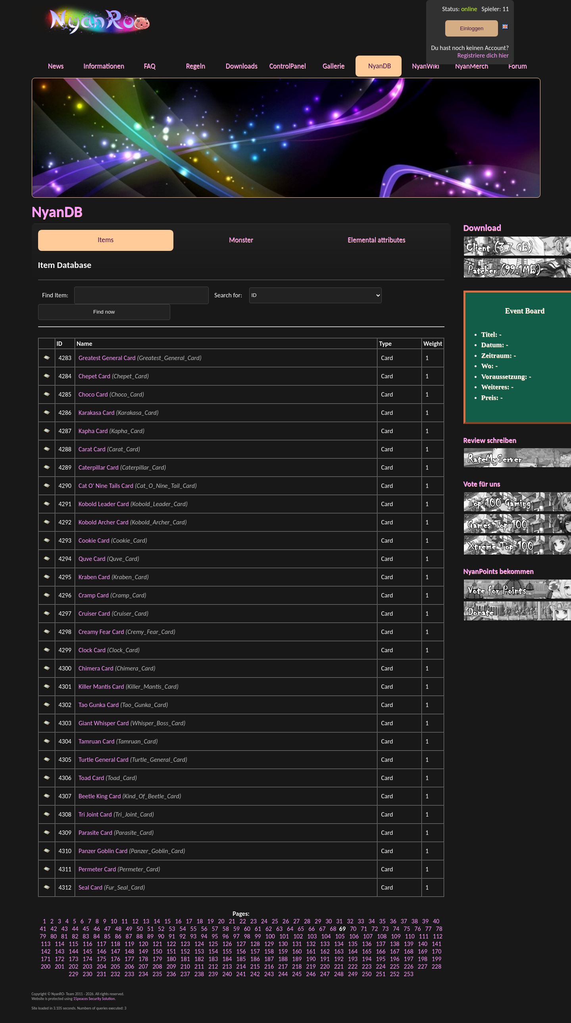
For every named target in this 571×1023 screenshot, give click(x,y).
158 (269, 951)
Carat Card (92, 449)
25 (275, 921)
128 (255, 944)
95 (214, 936)
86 (118, 936)
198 (422, 959)
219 (310, 966)
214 (241, 966)
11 (124, 921)
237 (185, 974)
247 (324, 974)
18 (199, 921)
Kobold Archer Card (104, 522)
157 (255, 951)
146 (101, 951)
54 (182, 928)
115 (73, 944)
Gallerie (333, 66)
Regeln (195, 66)
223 (366, 966)
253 (408, 974)
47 (107, 928)
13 (146, 921)
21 (232, 921)
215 (255, 966)
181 (185, 959)
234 (143, 974)
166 (380, 951)
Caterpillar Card (99, 467)
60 (247, 928)
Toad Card (91, 778)
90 (161, 936)
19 (210, 921)
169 (422, 951)
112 (437, 936)
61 (258, 928)
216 (269, 966)
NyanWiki (425, 66)
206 (129, 966)
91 (172, 936)
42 (53, 928)
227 (422, 966)
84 (96, 936)
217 (283, 966)
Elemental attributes (376, 239)
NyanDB (379, 66)
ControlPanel (287, 66)
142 (45, 951)
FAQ (149, 66)
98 (247, 936)
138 (394, 944)
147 (115, 951)
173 (73, 959)
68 (333, 928)
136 (366, 944)
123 (185, 944)
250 (366, 974)
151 (171, 951)
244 (283, 974)
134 (339, 944)
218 (297, 966)
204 (101, 966)
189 (297, 959)
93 (193, 936)
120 (143, 944)
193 (353, 959)
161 (310, 951)
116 (87, 944)
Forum (517, 66)
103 (312, 936)
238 (199, 974)
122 (171, 944)
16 (178, 921)
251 (380, 974)
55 (193, 928)
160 (297, 951)
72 (374, 928)
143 (59, 951)
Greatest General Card (107, 358)
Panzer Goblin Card (103, 851)
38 (414, 921)
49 (129, 928)
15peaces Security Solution (94, 998)
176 (115, 959)
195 (380, 959)
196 (394, 959)
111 (424, 936)
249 (353, 974)
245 (297, 974)
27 (296, 921)
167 (394, 951)
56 (204, 928)
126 (227, 944)
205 (115, 966)
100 (270, 936)
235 (157, 974)
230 (87, 974)
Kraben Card (94, 577)
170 (436, 951)
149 (143, 951)
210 (185, 966)
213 (227, 966)
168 (408, 951)
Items (105, 239)
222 (353, 966)
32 (350, 921)
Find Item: (56, 295)
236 (171, 974)
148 (129, 951)
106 (354, 936)
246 (310, 974)
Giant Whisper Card (104, 723)
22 (243, 921)
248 (339, 974)
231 (101, 974)
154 (213, 951)
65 (301, 928)
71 (364, 928)
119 (129, 944)
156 (241, 951)
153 (199, 951)
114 (59, 944)
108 (381, 936)
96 (225, 936)
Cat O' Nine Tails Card (106, 485)
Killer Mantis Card (101, 686)
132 (310, 944)
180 (171, 959)
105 (339, 936)
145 (87, 951)
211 (199, 966)
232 (115, 974)
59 (236, 928)
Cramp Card (94, 595)
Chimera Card (96, 668)
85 (107, 936)
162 (324, 951)
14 (157, 921)
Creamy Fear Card (101, 632)
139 (408, 944)
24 (264, 921)
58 (226, 928)
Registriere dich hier (483, 55)
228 (436, 966)
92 (182, 936)
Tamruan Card (97, 741)
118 (115, 944)
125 (213, 944)
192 (339, 959)
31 (339, 921)
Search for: (229, 295)
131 (297, 944)
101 (284, 936)
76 (417, 928)
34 (371, 921)
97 (236, 936)
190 (310, 959)
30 (328, 921)
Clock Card (92, 650)
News (55, 66)
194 (366, 959)
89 (150, 936)
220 (324, 966)
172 (59, 959)
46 (97, 928)
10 (114, 921)
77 (428, 928)
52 (161, 928)
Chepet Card (94, 376)
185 (241, 959)
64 (290, 928)
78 (439, 928)
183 (213, 959)
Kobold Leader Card (104, 504)
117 (101, 944)
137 (380, 944)
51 (150, 928)
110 (409, 936)
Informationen (103, 66)
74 (396, 928)
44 (75, 928)
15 (167, 921)
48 (118, 928)
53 (172, 928)
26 (286, 921)
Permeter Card (97, 869)
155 (227, 951)
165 (366, 951)
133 (324, 944)
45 (86, 928)
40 (436, 921)
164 (353, 951)
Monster (241, 239)
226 (408, 966)
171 (45, 959)
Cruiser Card (94, 613)
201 (59, 966)
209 (171, 966)
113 (45, 944)
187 (269, 959)
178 (143, 959)
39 (425, 921)
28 (307, 921)
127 (241, 944)
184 (227, 959)
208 (157, 966)
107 (368, 936)
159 (283, 951)
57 (215, 928)
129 (269, 944)
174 (87, 959)
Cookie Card (94, 540)
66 (311, 928)
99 (257, 936)
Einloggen (471, 28)
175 (101, 959)
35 (382, 921)
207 (143, 966)
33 (361, 921)
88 (140, 936)
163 (339, 951)
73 (385, 928)
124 (199, 944)
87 (129, 936)
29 (318, 921)
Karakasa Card (97, 412)
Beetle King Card (100, 796)
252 (394, 974)
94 (204, 936)
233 (129, 974)
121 (157, 944)
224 (380, 966)
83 (86, 936)
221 (339, 966)
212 (213, 966)
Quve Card (92, 559)
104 (326, 936)
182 (199, 959)
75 (407, 928)
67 (322, 928)
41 (43, 928)
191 (324, 959)
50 (140, 928)
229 (73, 974)
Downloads (242, 66)
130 (283, 944)
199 (436, 959)
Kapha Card (93, 431)
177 (129, 959)
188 (283, 959)
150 (157, 951)
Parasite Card (95, 832)
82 (75, 936)
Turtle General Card (104, 759)
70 (353, 928)
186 (255, 959)
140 (422, 944)
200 (45, 966)
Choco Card (93, 394)
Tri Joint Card (95, 814)
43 (64, 928)
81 (64, 936)
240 (227, 974)
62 (268, 928)
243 (269, 974)
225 (394, 966)
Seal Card (90, 887)
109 (395, 936)
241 (241, 974)
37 (404, 921)
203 (87, 966)
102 (298, 936)
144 (73, 951)
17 (189, 921)
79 (43, 936)
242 (255, 974)
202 (73, 966)
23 (253, 921)
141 (436, 944)
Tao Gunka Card (99, 705)
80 (53, 936)
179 (157, 959)
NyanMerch (471, 66)
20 (221, 921)
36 (393, 921)
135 (353, 944)
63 (279, 928)
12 (135, 921)
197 (408, 959)
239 (213, 974)
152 (185, 951)
